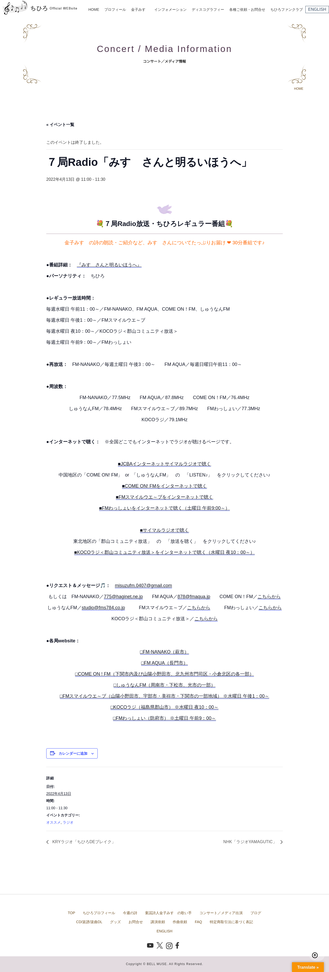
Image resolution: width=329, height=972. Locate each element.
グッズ (115, 922)
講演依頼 (158, 922)
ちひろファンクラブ (286, 9)
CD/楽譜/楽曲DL (89, 922)
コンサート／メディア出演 (221, 913)
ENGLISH (317, 9)
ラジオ (68, 822)
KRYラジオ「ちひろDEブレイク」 (83, 842)
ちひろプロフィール (99, 913)
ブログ (255, 913)
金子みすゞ (140, 9)
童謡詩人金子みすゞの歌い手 (168, 913)
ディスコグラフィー (208, 9)
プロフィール (115, 9)
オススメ (53, 822)
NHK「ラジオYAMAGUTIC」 (250, 842)
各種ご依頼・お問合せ (247, 9)
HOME (93, 9)
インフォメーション (170, 9)
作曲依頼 (180, 922)
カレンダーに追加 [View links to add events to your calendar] (73, 753)
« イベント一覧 (60, 124)
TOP (71, 913)
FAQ (198, 922)
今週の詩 (130, 913)
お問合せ (136, 922)
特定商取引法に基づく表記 (231, 922)
